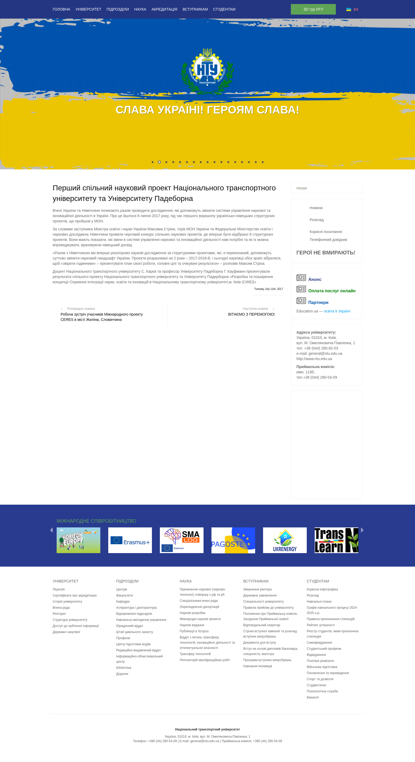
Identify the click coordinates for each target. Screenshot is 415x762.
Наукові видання (192, 625)
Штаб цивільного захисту (134, 632)
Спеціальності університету (263, 601)
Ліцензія (59, 589)
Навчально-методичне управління (141, 620)
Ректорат (59, 614)
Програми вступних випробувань (267, 660)
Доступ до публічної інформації (76, 626)
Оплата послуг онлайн (331, 291)
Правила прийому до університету (268, 607)
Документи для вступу (259, 642)
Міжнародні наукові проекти (200, 619)
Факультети (124, 595)
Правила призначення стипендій (331, 619)
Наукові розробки (192, 613)
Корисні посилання (326, 232)
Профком (123, 638)
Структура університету (70, 620)
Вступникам (195, 9)
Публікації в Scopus (194, 631)
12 (228, 162)
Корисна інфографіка (322, 589)
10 (214, 162)
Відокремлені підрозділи (134, 614)
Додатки (122, 674)
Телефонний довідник (328, 239)
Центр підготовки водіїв (133, 644)
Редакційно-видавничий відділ (138, 650)
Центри (121, 589)
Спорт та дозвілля (320, 679)
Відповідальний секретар (261, 625)
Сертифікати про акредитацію (75, 595)
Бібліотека (123, 668)
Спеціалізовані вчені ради (199, 601)
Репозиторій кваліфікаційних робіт (205, 660)
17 (262, 162)
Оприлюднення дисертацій (199, 607)
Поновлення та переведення (328, 673)
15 (249, 162)
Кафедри (122, 601)
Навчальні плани (319, 601)
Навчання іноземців (257, 666)
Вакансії (313, 697)
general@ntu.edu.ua (325, 353)
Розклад (317, 220)
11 (221, 162)
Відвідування (316, 655)
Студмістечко (316, 685)
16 (256, 162)
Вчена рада (61, 607)
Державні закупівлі (66, 632)
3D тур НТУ (313, 9)
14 (242, 162)
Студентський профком (324, 649)
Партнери (318, 302)
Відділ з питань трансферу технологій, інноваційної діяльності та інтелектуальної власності (207, 642)
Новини (316, 208)
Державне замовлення (260, 595)
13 (235, 162)
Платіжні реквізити (320, 661)
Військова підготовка (322, 667)
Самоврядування (319, 642)
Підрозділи (118, 9)
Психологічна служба (322, 691)
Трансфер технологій (195, 654)
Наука (140, 9)
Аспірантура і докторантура (136, 607)
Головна (61, 9)
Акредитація (164, 9)
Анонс (315, 279)
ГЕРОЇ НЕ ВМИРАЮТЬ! (325, 253)
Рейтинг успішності (321, 625)
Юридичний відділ (129, 626)
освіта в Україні (337, 311)
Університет (88, 9)
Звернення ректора (257, 589)
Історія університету (67, 601)
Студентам (224, 9)
